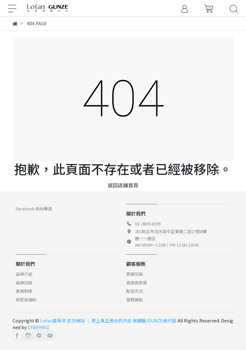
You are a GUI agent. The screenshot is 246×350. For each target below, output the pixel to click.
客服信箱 (134, 274)
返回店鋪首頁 (123, 185)
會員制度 (24, 291)
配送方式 (134, 291)
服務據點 (134, 300)
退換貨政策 (136, 283)
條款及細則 (26, 300)
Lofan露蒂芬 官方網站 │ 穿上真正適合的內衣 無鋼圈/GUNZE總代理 (108, 320)
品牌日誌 (24, 283)
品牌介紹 (24, 274)
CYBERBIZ (38, 327)
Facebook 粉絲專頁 (34, 209)
